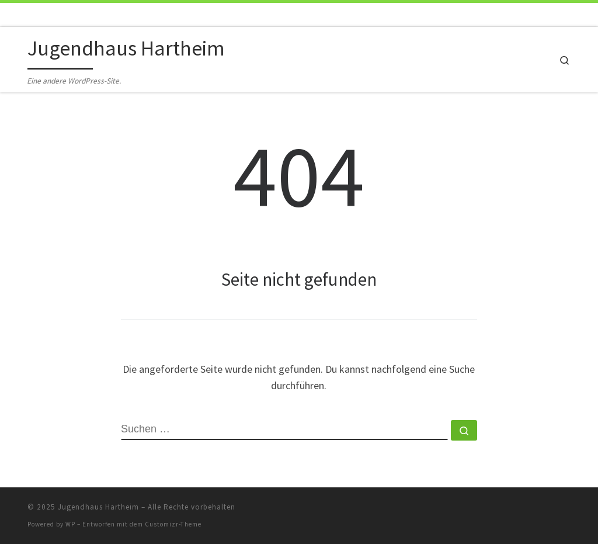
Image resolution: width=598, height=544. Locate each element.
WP (70, 524)
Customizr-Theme (173, 524)
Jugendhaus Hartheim (98, 507)
